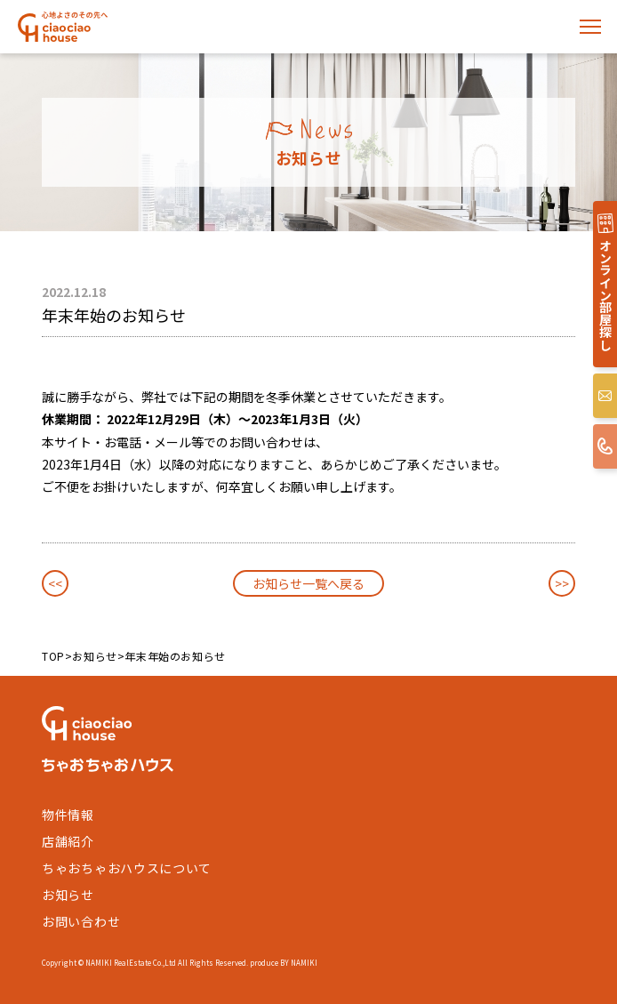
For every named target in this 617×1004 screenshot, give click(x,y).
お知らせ (94, 655)
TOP (53, 655)
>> (562, 583)
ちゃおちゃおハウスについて (127, 868)
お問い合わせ (81, 921)
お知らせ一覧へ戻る (308, 583)
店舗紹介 (68, 841)
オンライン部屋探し (605, 294)
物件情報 (68, 814)
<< (55, 583)
